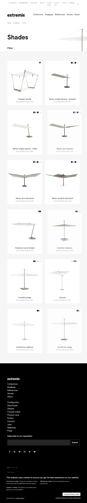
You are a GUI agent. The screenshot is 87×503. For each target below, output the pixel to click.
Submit (75, 442)
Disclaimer (10, 472)
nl (11, 467)
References (60, 14)
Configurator (13, 3)
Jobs (9, 424)
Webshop (72, 3)
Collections (38, 14)
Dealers (42, 3)
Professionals (23, 3)
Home (9, 23)
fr (13, 467)
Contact (64, 3)
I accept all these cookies (71, 494)
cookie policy (20, 498)
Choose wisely (13, 412)
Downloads (33, 3)
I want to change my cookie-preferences (68, 498)
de (16, 467)
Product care (13, 415)
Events (10, 418)
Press (9, 431)
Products (49, 14)
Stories (70, 14)
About (77, 14)
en (78, 4)
